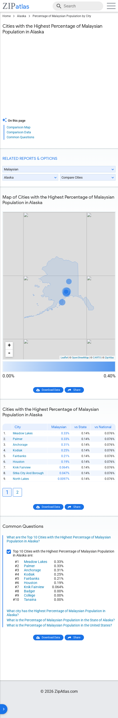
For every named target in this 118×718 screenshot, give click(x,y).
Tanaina (30, 600)
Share (76, 390)
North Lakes (21, 479)
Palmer (17, 439)
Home (6, 16)
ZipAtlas (109, 357)
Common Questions (20, 137)
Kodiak (17, 450)
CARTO (97, 357)
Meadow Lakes (23, 433)
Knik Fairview (22, 467)
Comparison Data (19, 132)
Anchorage (20, 444)
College (29, 595)
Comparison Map (18, 127)
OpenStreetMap (80, 357)
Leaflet (64, 357)
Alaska (21, 16)
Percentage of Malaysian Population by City (62, 16)
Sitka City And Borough (28, 473)
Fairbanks (19, 456)
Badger (29, 591)
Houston (18, 461)
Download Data (51, 390)
